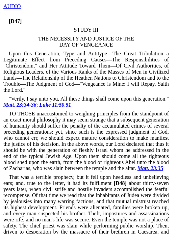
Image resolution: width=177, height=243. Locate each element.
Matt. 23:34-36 (19, 105)
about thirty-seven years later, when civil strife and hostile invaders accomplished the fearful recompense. (86, 189)
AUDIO (12, 6)
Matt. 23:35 (150, 168)
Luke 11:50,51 (55, 105)
